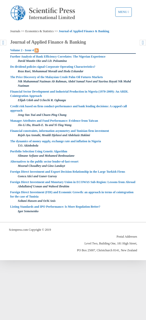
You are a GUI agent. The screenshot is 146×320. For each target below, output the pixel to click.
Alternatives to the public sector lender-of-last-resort (44, 161)
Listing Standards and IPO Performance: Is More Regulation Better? (55, 206)
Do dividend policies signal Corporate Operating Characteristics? (52, 66)
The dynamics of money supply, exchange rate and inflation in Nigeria (55, 141)
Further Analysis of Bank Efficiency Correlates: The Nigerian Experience (57, 56)
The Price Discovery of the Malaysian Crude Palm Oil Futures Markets (56, 77)
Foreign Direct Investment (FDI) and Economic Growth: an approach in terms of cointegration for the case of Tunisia (72, 194)
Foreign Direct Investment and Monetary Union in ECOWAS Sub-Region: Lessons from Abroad (72, 182)
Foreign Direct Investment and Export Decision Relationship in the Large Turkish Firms (67, 171)
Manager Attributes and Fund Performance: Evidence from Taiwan (54, 120)
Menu (125, 13)
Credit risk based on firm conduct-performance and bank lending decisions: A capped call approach (68, 108)
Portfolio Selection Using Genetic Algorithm (38, 151)
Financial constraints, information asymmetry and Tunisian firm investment (59, 131)
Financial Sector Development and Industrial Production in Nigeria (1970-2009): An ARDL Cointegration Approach (69, 94)
